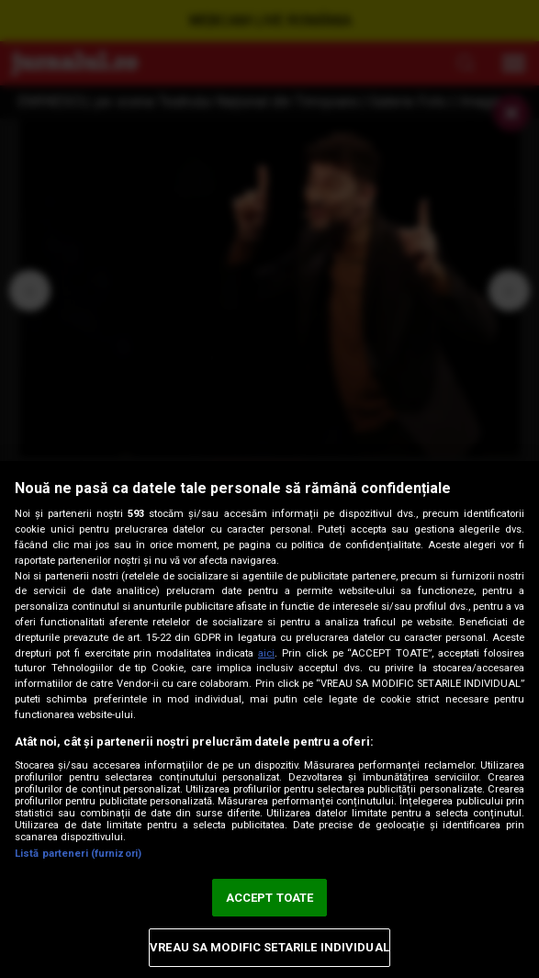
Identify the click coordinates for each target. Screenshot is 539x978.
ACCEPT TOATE (270, 898)
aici (266, 653)
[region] (269, 719)
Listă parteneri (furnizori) (78, 854)
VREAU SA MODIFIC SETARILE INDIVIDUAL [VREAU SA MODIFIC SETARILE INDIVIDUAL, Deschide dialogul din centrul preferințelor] (269, 947)
